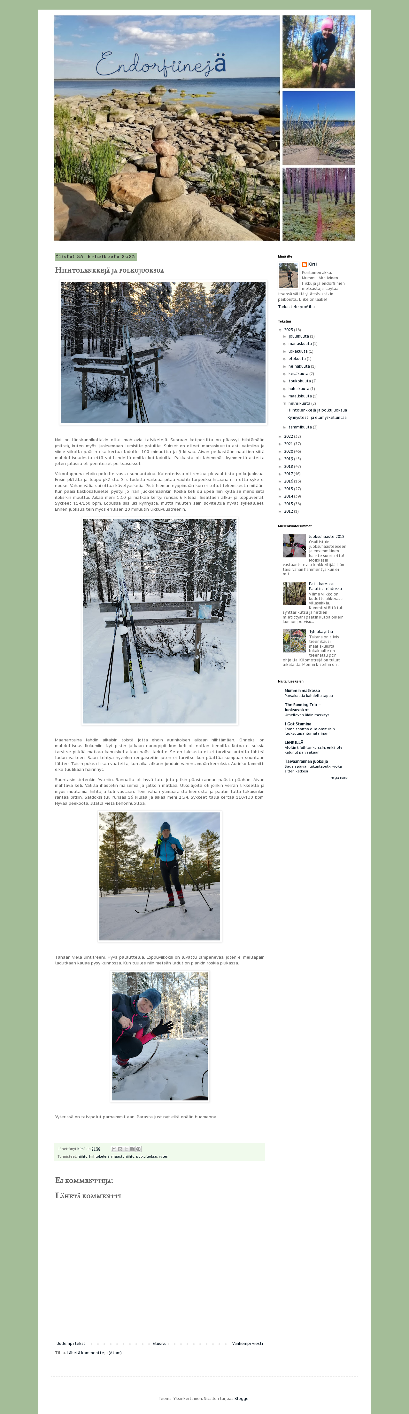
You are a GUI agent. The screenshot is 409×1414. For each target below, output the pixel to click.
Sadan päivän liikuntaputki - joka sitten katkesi (313, 768)
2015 (289, 488)
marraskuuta (301, 343)
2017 (289, 473)
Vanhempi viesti (247, 1343)
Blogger (242, 1398)
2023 (289, 329)
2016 (289, 481)
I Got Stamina (298, 724)
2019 (289, 458)
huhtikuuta (299, 388)
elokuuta (298, 358)
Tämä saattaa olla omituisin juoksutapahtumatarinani (310, 731)
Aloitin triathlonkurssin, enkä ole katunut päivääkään (314, 750)
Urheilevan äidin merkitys (307, 714)
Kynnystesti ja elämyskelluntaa (317, 417)
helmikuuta (300, 403)
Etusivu (159, 1343)
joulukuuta (299, 336)
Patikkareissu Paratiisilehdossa (325, 586)
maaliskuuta (301, 396)
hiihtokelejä (99, 1156)
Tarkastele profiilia (296, 306)
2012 (289, 511)
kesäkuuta (299, 373)
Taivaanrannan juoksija (306, 761)
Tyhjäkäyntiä (321, 631)
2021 (289, 443)
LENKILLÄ (294, 742)
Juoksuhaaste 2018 (326, 536)
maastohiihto (123, 1156)
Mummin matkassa (302, 690)
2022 (289, 436)
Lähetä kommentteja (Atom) (94, 1352)
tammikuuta (301, 427)
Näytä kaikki (339, 778)
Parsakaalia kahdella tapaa (309, 695)
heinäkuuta (300, 366)
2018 (289, 466)
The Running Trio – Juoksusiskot (303, 707)
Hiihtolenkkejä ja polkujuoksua (317, 410)
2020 (289, 451)
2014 (289, 496)
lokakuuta (299, 351)
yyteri (163, 1156)
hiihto (83, 1156)
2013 (289, 503)
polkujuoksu (146, 1156)
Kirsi (312, 264)
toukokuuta (300, 381)
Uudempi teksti (72, 1343)
